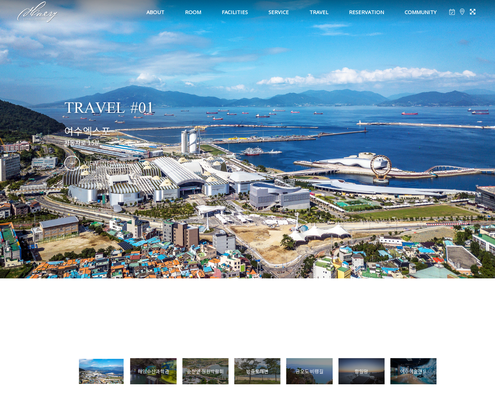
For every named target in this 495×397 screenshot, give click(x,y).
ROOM (193, 12)
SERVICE (278, 12)
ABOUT (155, 12)
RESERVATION (366, 12)
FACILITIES (235, 12)
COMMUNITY (421, 12)
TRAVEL (318, 12)
